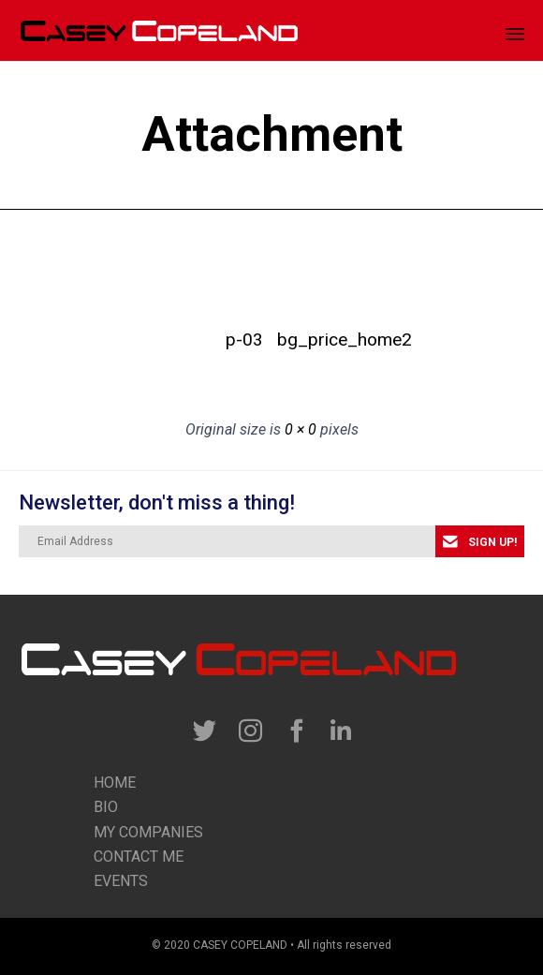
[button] (479, 541)
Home (115, 782)
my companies (148, 832)
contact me (138, 856)
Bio (106, 807)
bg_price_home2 (298, 339)
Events (121, 881)
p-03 (244, 339)
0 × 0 (300, 429)
